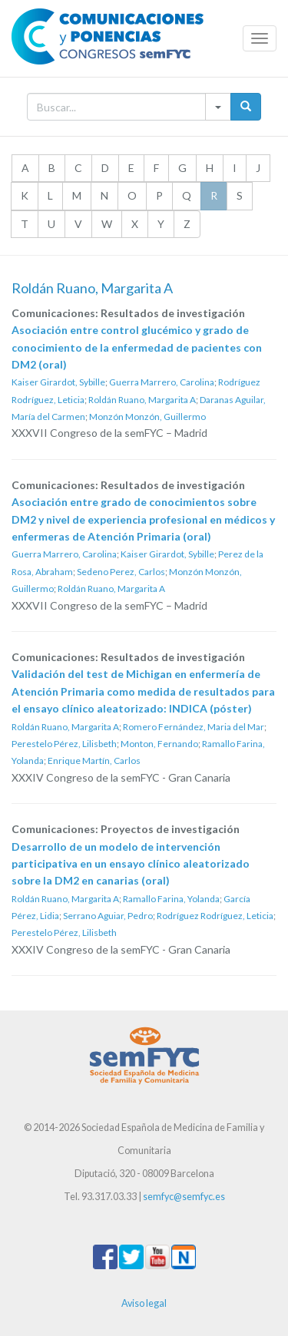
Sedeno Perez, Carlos (121, 571)
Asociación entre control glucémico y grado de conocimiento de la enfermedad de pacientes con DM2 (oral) (137, 347)
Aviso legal (144, 1303)
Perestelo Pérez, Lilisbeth (64, 743)
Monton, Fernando (159, 743)
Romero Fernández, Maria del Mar (193, 726)
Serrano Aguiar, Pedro (108, 915)
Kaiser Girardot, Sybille (58, 382)
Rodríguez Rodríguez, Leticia (215, 915)
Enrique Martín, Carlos (94, 760)
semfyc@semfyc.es (184, 1196)
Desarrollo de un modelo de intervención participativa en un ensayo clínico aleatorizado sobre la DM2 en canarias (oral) (131, 864)
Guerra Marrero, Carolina (161, 382)
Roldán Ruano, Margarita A (142, 399)
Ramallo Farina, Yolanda (171, 898)
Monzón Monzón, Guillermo (147, 416)
